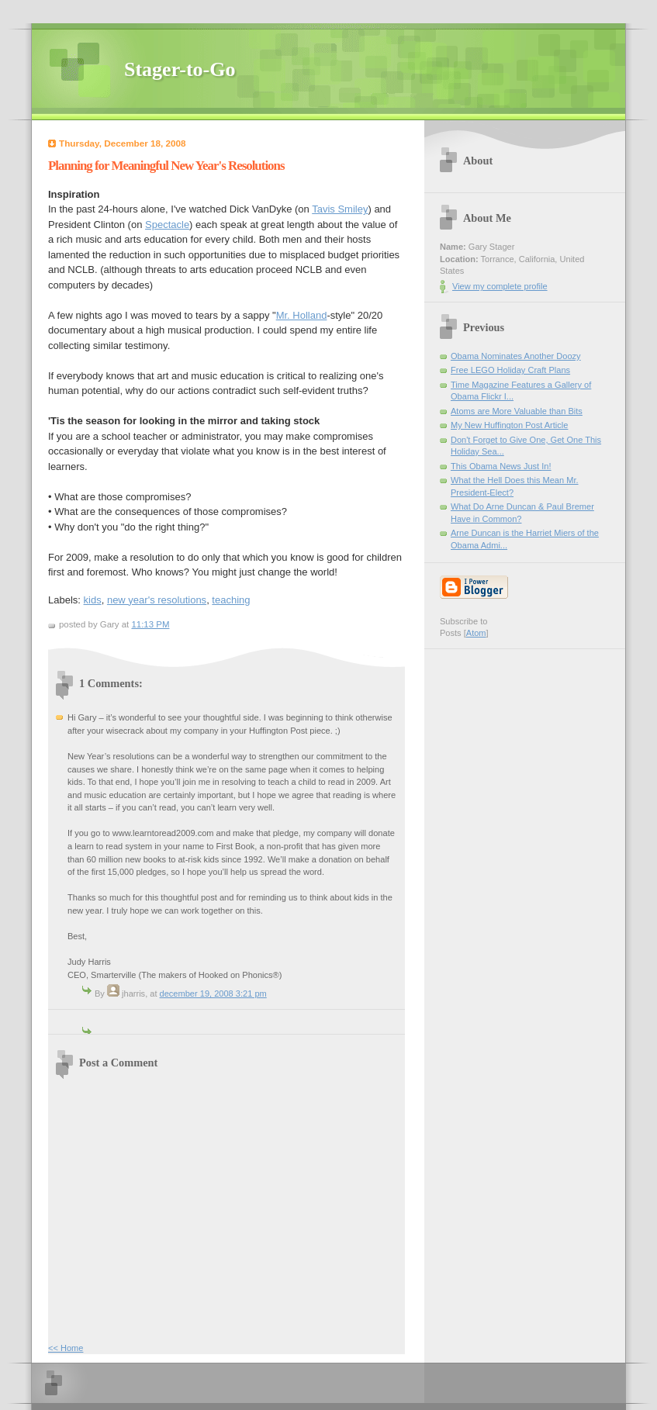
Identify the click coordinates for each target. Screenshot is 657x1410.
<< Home (65, 1348)
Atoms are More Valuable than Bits (517, 411)
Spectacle (167, 224)
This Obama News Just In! (501, 466)
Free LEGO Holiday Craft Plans (510, 370)
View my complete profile (500, 286)
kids (93, 600)
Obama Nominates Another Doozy (516, 356)
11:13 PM (150, 624)
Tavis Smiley (340, 209)
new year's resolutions (156, 600)
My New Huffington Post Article (509, 425)
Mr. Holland (301, 315)
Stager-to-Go (179, 69)
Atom (476, 633)
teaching (231, 600)
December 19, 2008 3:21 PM (213, 993)
